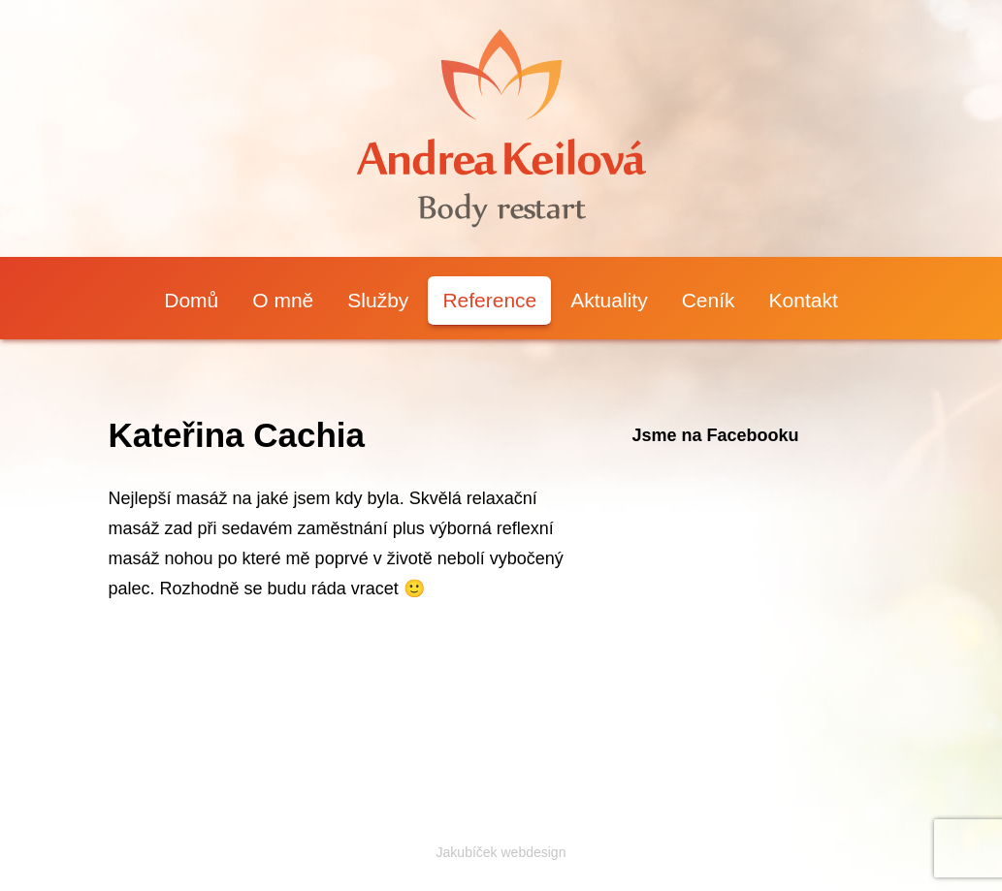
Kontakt (803, 300)
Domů (191, 300)
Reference (489, 300)
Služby (377, 300)
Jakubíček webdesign (501, 852)
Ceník (708, 300)
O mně (282, 300)
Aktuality (608, 300)
